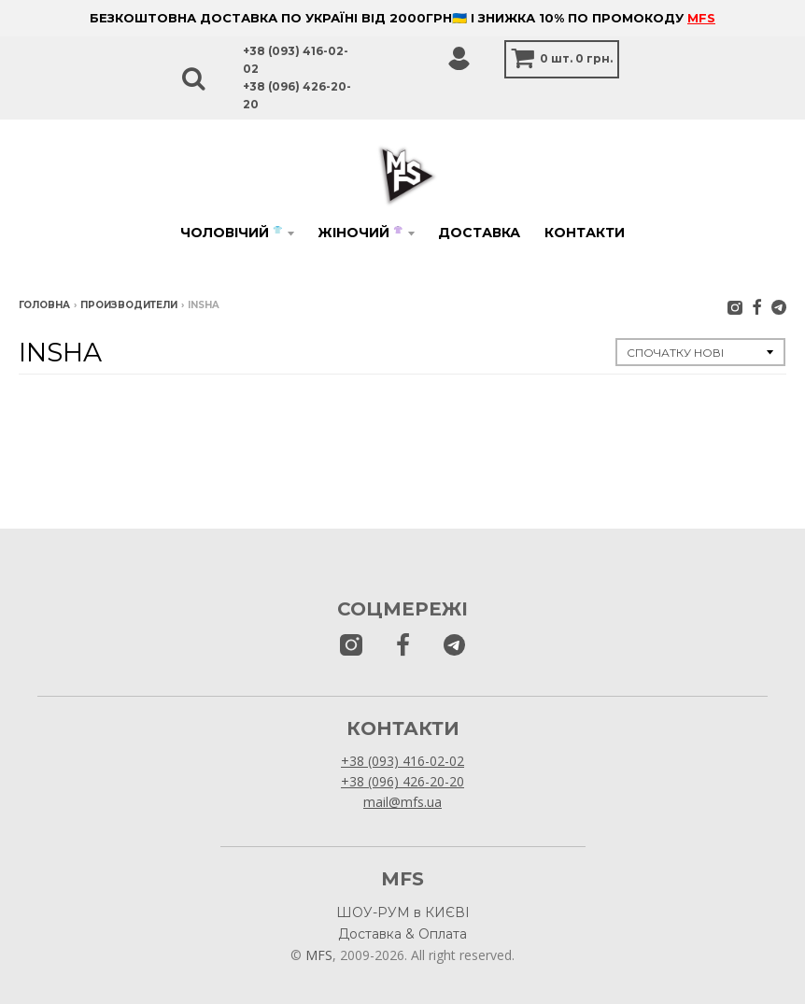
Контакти (584, 232)
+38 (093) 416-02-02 (402, 761)
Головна (44, 305)
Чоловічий (231, 232)
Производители (128, 305)
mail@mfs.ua (402, 802)
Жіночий (360, 232)
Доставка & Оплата (402, 934)
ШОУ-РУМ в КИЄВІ (403, 912)
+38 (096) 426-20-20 (402, 781)
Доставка (479, 232)
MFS (701, 17)
